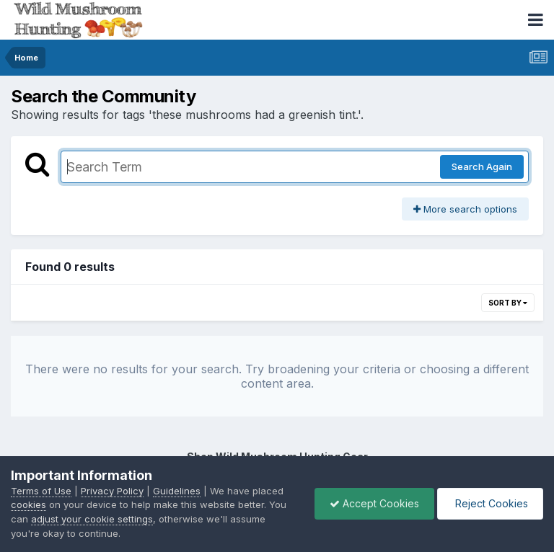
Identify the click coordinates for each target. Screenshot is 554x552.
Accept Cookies (374, 503)
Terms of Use (41, 491)
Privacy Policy (112, 491)
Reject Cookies (490, 503)
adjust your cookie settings (92, 519)
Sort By (507, 302)
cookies (28, 504)
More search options (465, 209)
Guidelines (177, 491)
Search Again (482, 166)
